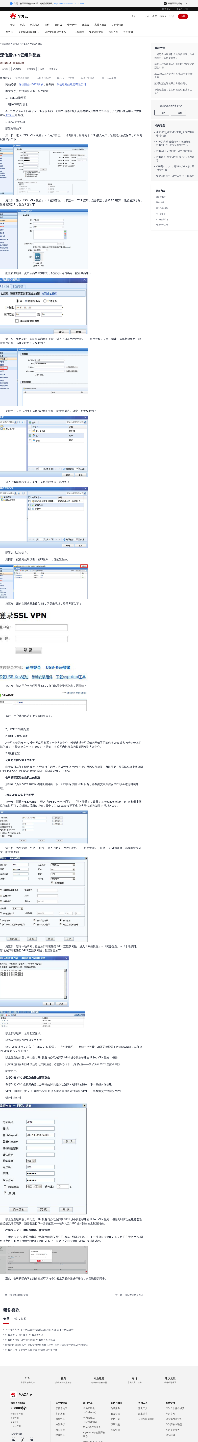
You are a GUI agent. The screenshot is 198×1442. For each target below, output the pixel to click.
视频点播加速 (87, 78)
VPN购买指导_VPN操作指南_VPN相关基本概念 (30, 1339)
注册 (183, 16)
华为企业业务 (173, 1429)
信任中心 (60, 1419)
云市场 (5, 69)
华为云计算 (5, 44)
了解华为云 (61, 1408)
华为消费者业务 (174, 1419)
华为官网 (170, 1413)
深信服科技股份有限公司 (71, 84)
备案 (154, 16)
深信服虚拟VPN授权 (31, 84)
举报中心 (115, 1429)
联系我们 (115, 1424)
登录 (171, 16)
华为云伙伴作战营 (175, 1408)
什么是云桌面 (109, 78)
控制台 (163, 16)
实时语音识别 (22, 78)
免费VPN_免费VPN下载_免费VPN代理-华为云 (175, 134)
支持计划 (115, 1419)
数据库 (10, 115)
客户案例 (60, 1413)
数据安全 (54, 69)
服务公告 (115, 1413)
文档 (147, 16)
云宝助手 (142, 1413)
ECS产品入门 (162, 225)
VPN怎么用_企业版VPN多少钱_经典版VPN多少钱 (31, 1350)
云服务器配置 (44, 78)
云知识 (16, 44)
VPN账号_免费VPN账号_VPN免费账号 (175, 159)
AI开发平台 (161, 214)
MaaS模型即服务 (92, 1427)
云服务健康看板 (146, 1419)
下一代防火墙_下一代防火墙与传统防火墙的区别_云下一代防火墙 (39, 1329)
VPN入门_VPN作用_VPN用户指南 (174, 151)
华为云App (183, 9)
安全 (42, 69)
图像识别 (160, 202)
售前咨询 (15, 1418)
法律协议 (60, 1424)
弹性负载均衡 (162, 208)
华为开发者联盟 (174, 1424)
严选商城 (17, 69)
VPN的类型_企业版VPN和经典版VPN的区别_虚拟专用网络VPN (173, 143)
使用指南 (31, 69)
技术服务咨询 (17, 1414)
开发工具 (142, 1408)
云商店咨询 (16, 1426)
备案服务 (15, 1422)
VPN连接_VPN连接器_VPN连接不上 (24, 1334)
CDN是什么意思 (65, 78)
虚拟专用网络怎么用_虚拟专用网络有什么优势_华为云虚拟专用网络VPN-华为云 (46, 1344)
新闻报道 (60, 1429)
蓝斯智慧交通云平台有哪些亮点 (170, 83)
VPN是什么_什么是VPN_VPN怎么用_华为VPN (175, 168)
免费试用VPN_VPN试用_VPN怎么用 (175, 175)
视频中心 (60, 1435)
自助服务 (115, 1408)
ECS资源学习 (162, 219)
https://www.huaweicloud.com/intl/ (69, 3)
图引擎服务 (161, 197)
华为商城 (170, 1435)
